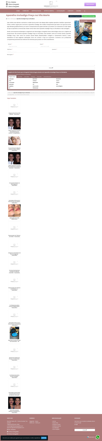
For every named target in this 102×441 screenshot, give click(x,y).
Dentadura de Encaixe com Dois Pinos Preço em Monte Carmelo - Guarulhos (14, 394)
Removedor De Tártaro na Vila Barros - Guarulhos (14, 289)
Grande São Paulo (47, 76)
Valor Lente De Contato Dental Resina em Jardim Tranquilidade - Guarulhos (14, 132)
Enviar (51, 68)
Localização (61, 11)
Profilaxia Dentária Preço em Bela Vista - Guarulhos (14, 306)
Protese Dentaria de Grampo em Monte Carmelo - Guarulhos (14, 271)
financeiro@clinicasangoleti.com (15, 427)
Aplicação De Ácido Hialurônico (14, 218)
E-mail (76, 424)
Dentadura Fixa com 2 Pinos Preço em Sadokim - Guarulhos (14, 324)
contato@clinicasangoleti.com (15, 426)
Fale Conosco (90, 4)
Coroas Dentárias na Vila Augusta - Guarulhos (14, 184)
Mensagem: (10, 54)
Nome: (10, 44)
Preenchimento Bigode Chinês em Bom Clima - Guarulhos (14, 149)
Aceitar (44, 438)
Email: (42, 44)
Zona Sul (33, 76)
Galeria (78, 11)
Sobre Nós (26, 11)
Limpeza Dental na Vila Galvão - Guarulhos (14, 113)
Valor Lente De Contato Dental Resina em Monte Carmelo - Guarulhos (14, 167)
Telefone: (9, 49)
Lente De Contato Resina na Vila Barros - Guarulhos (14, 411)
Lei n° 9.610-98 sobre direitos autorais (22, 94)
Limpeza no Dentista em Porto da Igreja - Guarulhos (14, 254)
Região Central (12, 76)
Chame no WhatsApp (89, 16)
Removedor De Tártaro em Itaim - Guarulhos (14, 236)
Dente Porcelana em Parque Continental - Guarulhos (14, 359)
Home (18, 11)
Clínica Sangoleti (12, 4)
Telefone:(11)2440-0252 (13, 424)
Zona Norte (20, 76)
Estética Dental (49, 11)
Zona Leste (39, 76)
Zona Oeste (26, 76)
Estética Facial (36, 11)
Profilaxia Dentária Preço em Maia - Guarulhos (14, 376)
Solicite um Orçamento (75, 16)
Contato (70, 11)
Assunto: (54, 49)
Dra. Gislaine (11, 2)
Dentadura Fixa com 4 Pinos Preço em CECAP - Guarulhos (14, 202)
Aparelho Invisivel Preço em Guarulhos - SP (14, 341)
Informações (56, 429)
